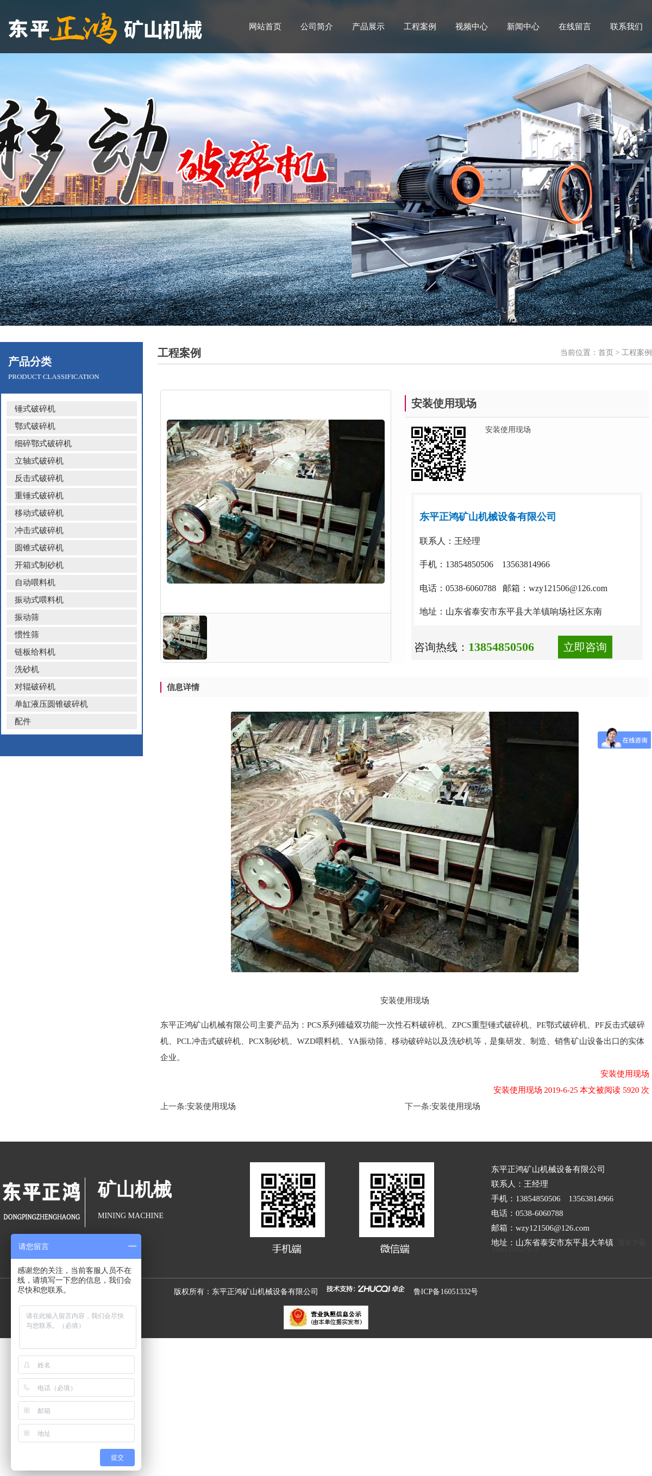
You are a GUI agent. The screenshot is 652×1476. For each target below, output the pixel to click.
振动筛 (27, 617)
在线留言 (575, 26)
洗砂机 (27, 669)
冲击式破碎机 (39, 530)
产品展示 (368, 26)
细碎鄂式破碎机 (43, 443)
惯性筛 (27, 634)
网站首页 (265, 26)
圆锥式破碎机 (39, 547)
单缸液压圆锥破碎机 (51, 704)
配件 (23, 721)
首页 (605, 353)
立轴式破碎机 (39, 461)
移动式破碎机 (39, 513)
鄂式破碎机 (35, 426)
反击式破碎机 (39, 478)
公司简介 (316, 26)
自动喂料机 (35, 582)
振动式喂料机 (39, 600)
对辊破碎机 (35, 686)
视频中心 (471, 26)
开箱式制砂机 (39, 565)
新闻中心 (523, 26)
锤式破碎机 (35, 408)
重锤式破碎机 (39, 495)
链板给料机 (35, 652)
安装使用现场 (211, 1106)
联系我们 (626, 26)
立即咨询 (585, 647)
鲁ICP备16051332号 (446, 1292)
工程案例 (420, 26)
